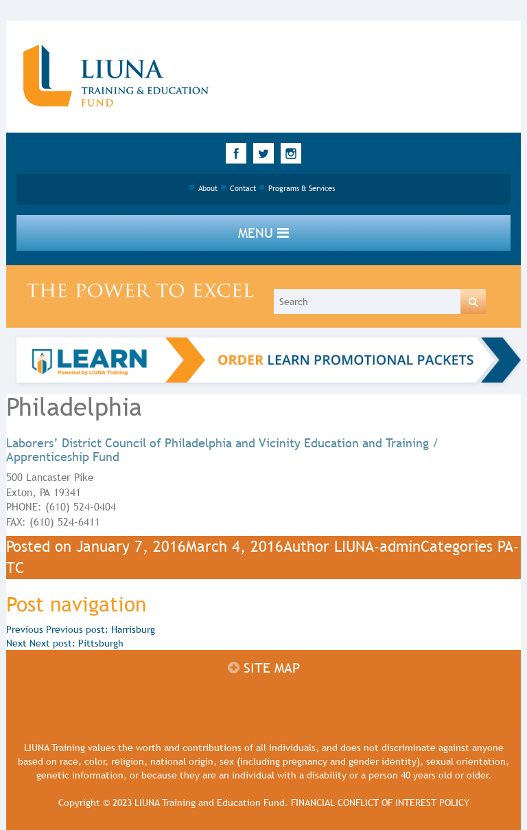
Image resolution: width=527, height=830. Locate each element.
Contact (243, 188)
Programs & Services (301, 188)
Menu (263, 233)
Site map (264, 668)
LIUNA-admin (377, 546)
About (208, 188)
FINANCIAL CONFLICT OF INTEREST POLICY (380, 802)
